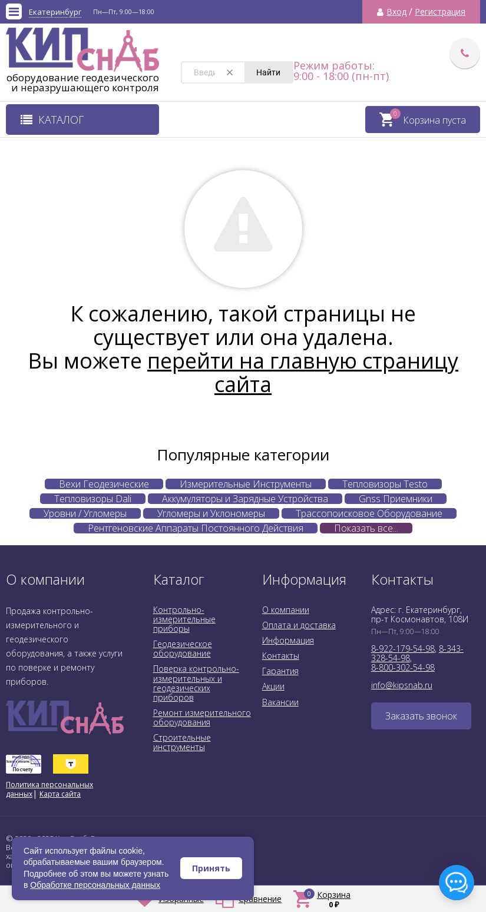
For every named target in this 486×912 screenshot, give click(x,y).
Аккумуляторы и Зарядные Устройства (245, 498)
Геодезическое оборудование (182, 648)
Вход (396, 11)
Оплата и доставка (299, 625)
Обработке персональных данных (95, 885)
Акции (273, 686)
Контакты (280, 655)
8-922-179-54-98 (403, 648)
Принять (211, 868)
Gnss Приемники (395, 498)
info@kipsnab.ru (401, 685)
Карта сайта (60, 794)
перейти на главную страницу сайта (302, 372)
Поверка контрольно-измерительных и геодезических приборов (196, 682)
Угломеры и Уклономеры (211, 513)
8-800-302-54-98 (403, 667)
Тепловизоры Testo (385, 484)
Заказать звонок (421, 715)
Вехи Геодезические (104, 484)
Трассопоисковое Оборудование (369, 513)
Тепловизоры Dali (92, 498)
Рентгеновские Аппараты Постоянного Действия (195, 528)
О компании (285, 609)
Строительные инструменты (182, 742)
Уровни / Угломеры (85, 513)
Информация (288, 640)
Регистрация (440, 11)
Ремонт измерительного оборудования (202, 717)
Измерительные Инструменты (246, 484)
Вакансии (280, 702)
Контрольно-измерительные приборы (184, 619)
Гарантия (280, 670)
